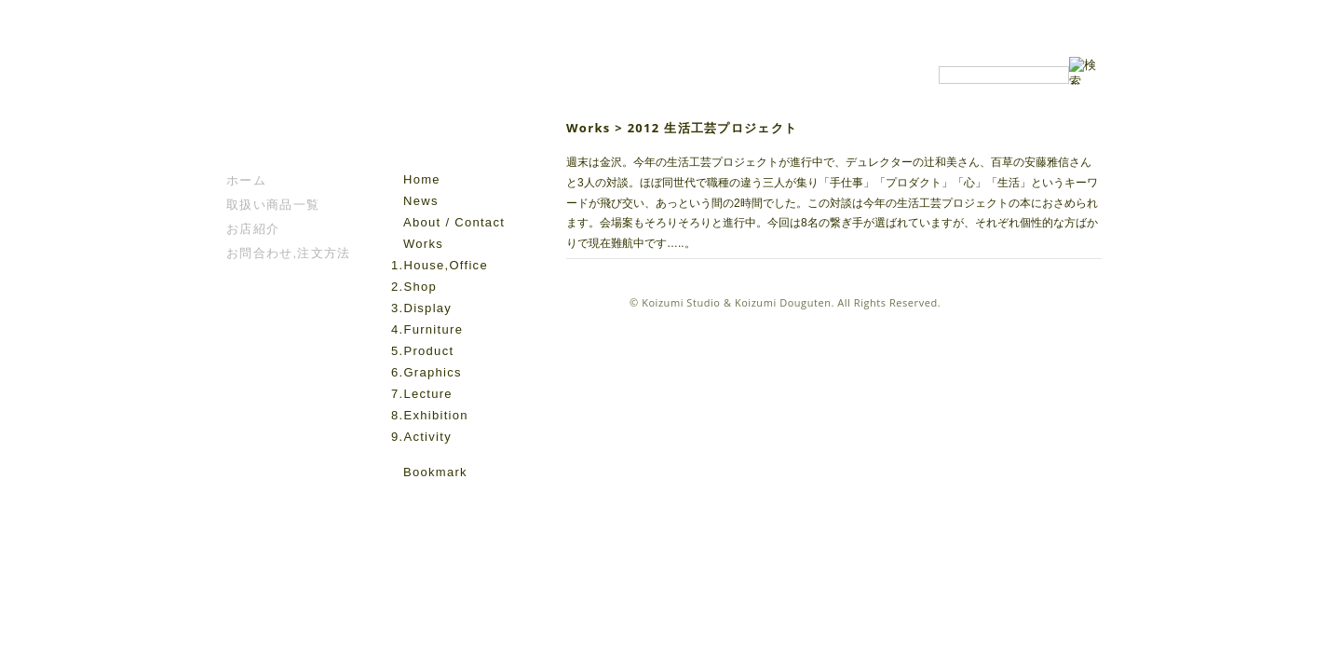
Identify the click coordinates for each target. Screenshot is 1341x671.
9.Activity (421, 437)
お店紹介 (252, 229)
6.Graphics (426, 372)
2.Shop (414, 287)
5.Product (422, 351)
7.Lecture (422, 394)
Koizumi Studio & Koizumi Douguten (736, 302)
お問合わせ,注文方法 (288, 253)
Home (421, 179)
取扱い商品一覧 (272, 205)
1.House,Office (439, 265)
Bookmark (435, 472)
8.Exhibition (429, 415)
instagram (427, 499)
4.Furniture (427, 329)
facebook (401, 499)
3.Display (421, 308)
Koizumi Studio (459, 113)
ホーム (246, 180)
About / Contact (454, 222)
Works (423, 244)
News (421, 201)
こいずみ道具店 (282, 113)
